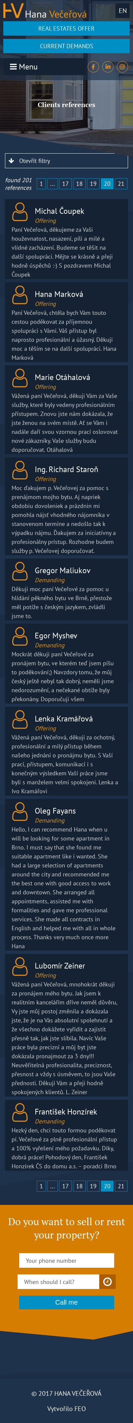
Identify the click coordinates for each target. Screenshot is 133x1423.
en (123, 10)
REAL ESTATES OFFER (66, 28)
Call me (66, 1302)
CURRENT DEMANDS (66, 46)
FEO (80, 1408)
